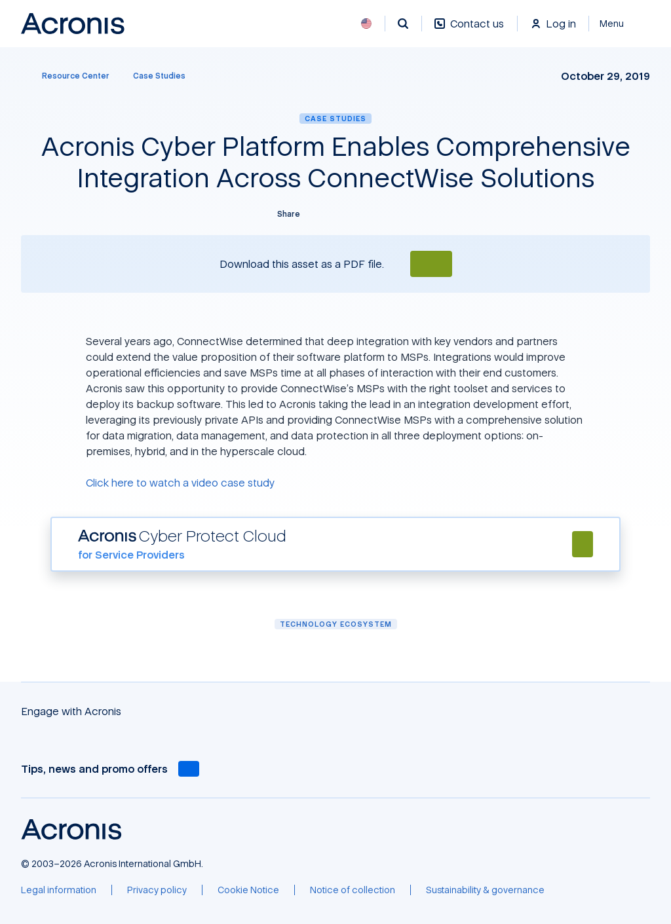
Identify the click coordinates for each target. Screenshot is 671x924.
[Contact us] (469, 30)
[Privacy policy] (157, 890)
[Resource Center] (68, 76)
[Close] (619, 23)
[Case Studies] (159, 76)
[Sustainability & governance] (485, 890)
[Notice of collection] (352, 890)
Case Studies (335, 118)
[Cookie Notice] (248, 890)
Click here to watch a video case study (180, 482)
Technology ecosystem (336, 624)
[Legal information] (58, 890)
